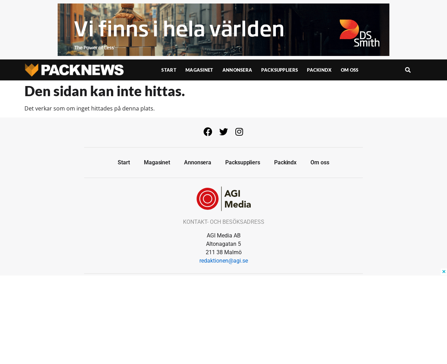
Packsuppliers (279, 70)
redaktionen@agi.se (223, 260)
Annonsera (237, 70)
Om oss (350, 70)
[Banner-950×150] (223, 54)
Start (168, 70)
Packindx (319, 70)
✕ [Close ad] (444, 272)
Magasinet (199, 70)
